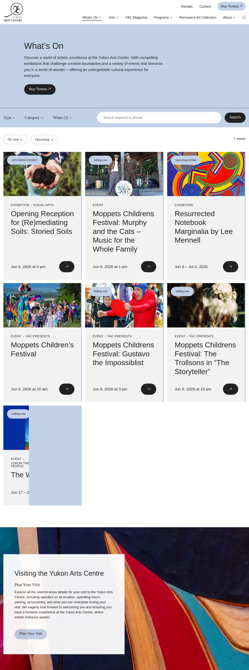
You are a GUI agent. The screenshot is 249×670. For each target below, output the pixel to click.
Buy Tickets (231, 6)
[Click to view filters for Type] (9, 117)
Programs (163, 17)
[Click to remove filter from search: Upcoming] (52, 139)
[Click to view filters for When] (63, 117)
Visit (113, 17)
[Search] (235, 118)
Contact (205, 6)
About (229, 17)
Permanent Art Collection (197, 17)
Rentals (187, 6)
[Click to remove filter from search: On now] (21, 139)
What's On (92, 17)
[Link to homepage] (13, 12)
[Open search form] (244, 17)
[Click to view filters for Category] (34, 117)
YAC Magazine (136, 17)
